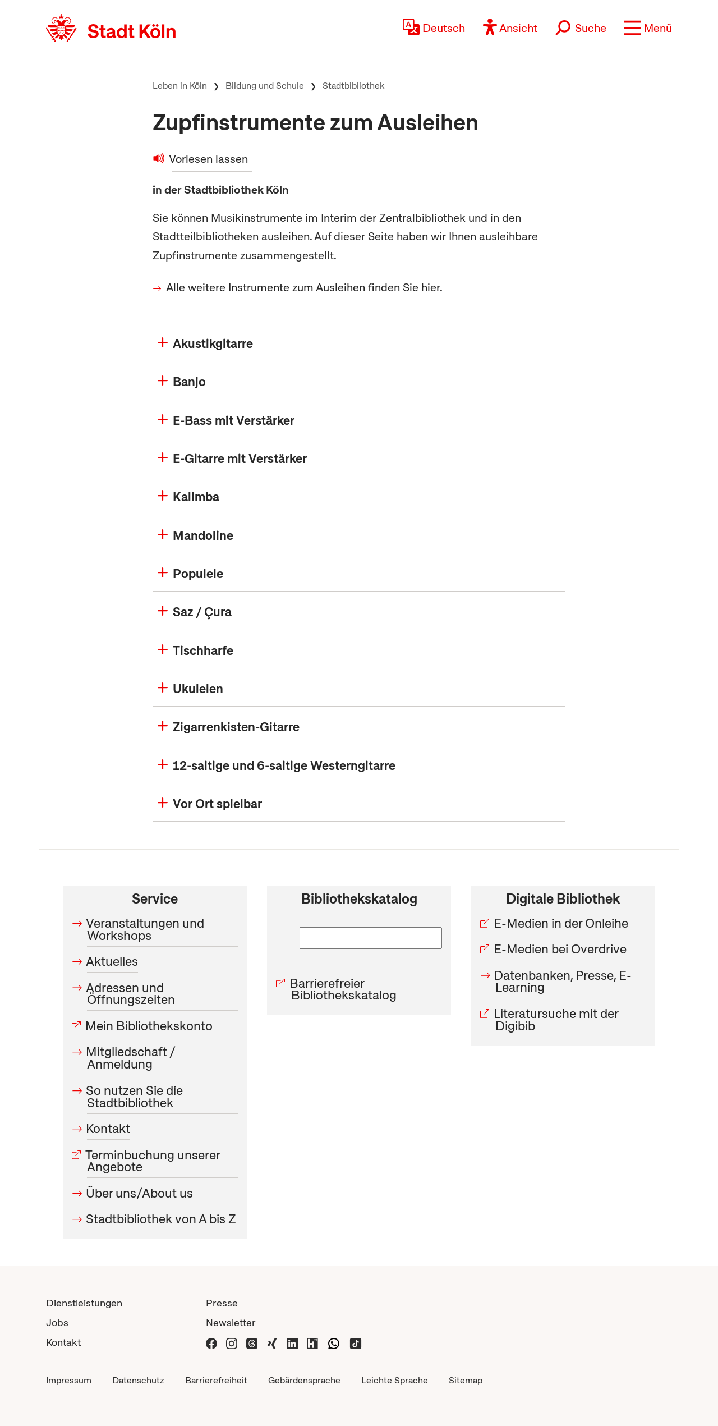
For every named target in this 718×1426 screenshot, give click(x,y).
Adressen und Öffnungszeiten (131, 993)
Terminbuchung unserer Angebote (153, 1160)
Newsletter (231, 1322)
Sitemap (465, 1380)
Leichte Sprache (394, 1380)
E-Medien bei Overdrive (561, 949)
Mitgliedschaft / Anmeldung (131, 1057)
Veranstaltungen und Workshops (145, 929)
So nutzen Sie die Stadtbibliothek (134, 1096)
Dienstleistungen (84, 1302)
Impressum (68, 1380)
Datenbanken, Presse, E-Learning (563, 981)
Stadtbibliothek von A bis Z (161, 1219)
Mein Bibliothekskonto (150, 1025)
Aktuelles (112, 961)
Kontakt (108, 1128)
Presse (222, 1302)
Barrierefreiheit (216, 1380)
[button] (648, 28)
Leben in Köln (180, 85)
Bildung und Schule (264, 85)
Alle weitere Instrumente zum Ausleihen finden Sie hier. (305, 287)
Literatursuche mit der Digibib (557, 1019)
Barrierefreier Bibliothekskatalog (344, 988)
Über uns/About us (139, 1193)
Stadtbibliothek (353, 85)
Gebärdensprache (304, 1380)
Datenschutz (138, 1380)
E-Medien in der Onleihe (561, 923)
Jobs (57, 1322)
